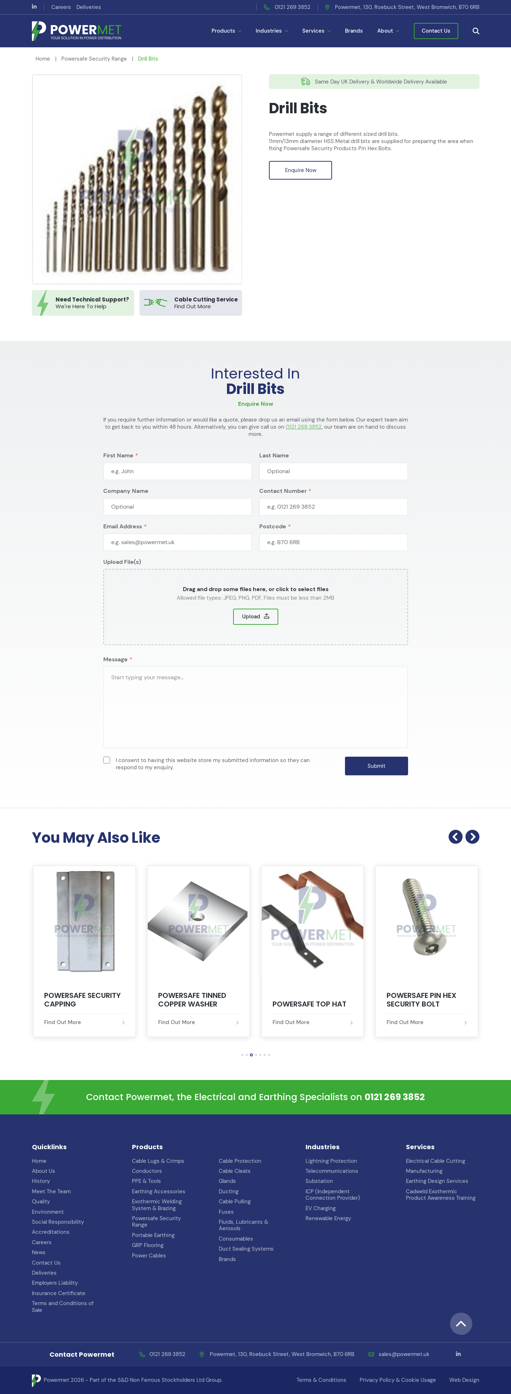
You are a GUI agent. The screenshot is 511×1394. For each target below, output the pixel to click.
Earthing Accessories (158, 1191)
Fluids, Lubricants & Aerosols (243, 1225)
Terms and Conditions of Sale (63, 1306)
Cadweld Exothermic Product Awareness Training (440, 1195)
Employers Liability (55, 1282)
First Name (118, 468)
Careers (61, 7)
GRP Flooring (148, 1245)
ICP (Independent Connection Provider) (333, 1195)
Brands (354, 30)
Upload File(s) (122, 574)
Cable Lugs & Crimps (158, 1161)
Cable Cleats (235, 1171)
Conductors (147, 1171)
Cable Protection (240, 1161)
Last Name (274, 468)
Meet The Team (51, 1191)
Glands (227, 1181)
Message (115, 672)
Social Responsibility (58, 1222)
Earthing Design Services (437, 1181)
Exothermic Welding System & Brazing (157, 1205)
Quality (41, 1201)
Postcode (272, 539)
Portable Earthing (153, 1235)
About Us (43, 1171)
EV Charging (321, 1208)
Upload (251, 629)
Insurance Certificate (58, 1293)
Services (316, 30)
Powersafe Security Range (94, 58)
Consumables (236, 1238)
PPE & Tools (146, 1181)
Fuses (226, 1211)
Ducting (228, 1191)
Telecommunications (332, 1171)
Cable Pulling (235, 1201)
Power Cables (149, 1255)
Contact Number (283, 503)
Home (43, 58)
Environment (48, 1211)
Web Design (464, 1380)
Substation (319, 1181)
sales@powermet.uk (404, 1354)
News (39, 1252)
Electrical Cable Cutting (435, 1161)
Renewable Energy (328, 1218)
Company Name (125, 503)
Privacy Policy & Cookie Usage (398, 1380)
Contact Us (436, 30)
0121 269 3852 (293, 7)
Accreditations (51, 1232)
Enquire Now (300, 170)
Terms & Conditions (321, 1380)
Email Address (122, 539)
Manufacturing (424, 1171)
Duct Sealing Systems (246, 1248)
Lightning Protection (331, 1161)
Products (226, 30)
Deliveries (88, 7)
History (41, 1181)
